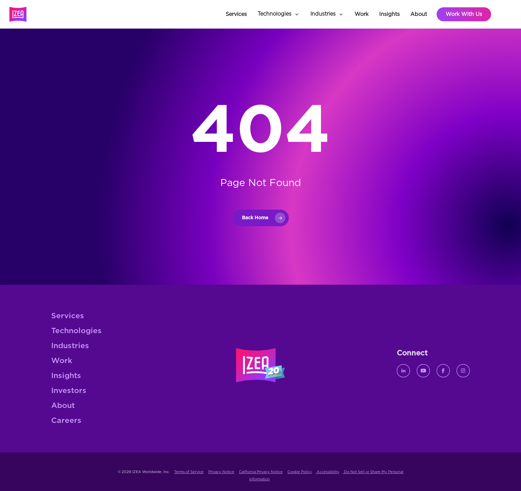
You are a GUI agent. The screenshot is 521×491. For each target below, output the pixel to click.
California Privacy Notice (261, 472)
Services (67, 316)
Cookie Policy (299, 472)
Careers (66, 421)
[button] (278, 14)
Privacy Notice (221, 472)
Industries (70, 346)
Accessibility (327, 472)
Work (61, 361)
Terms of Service (189, 472)
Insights (66, 376)
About (63, 406)
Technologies (76, 331)
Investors (68, 391)
